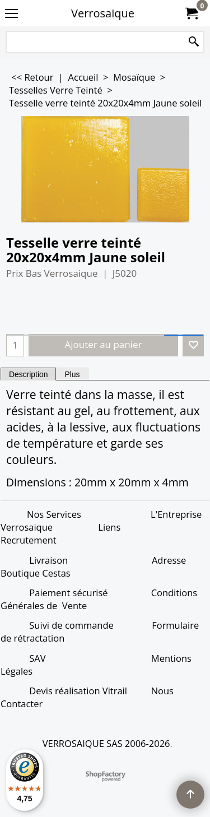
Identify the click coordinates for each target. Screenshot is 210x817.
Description (28, 374)
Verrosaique (102, 13)
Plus (72, 374)
